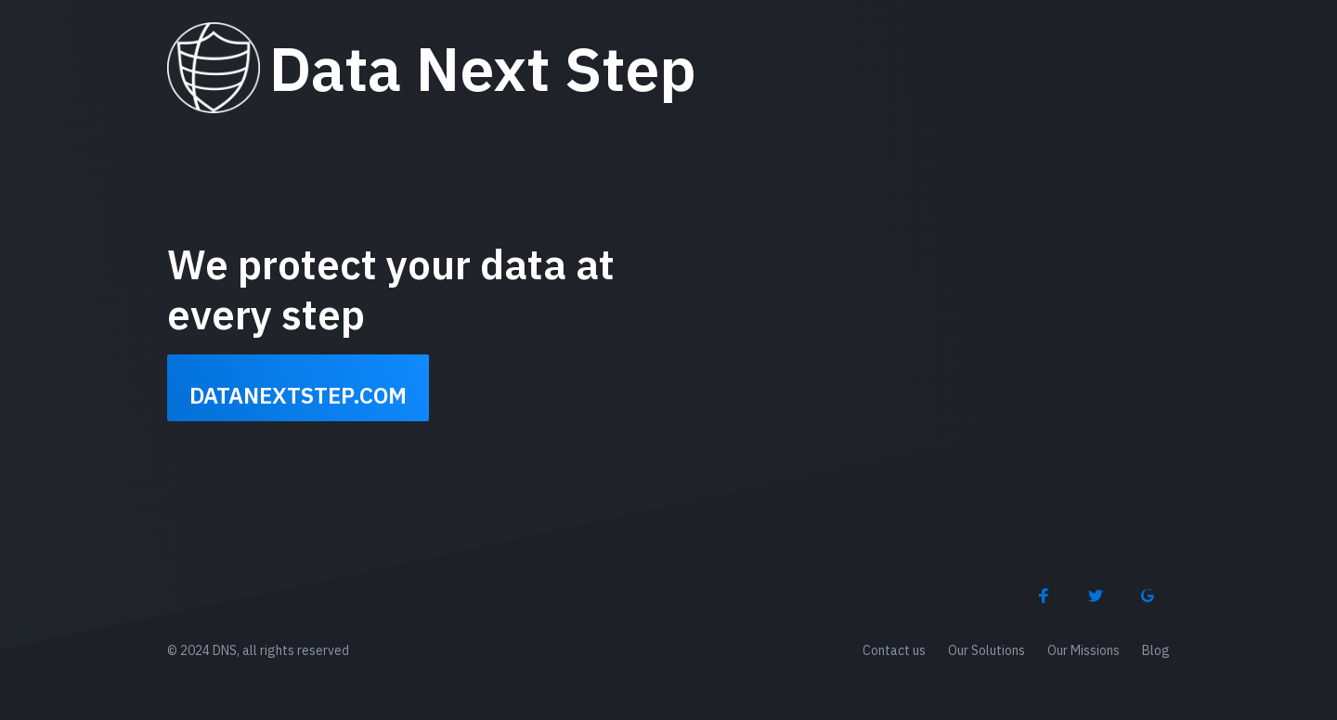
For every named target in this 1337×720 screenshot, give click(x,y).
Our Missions (1083, 650)
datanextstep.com (298, 395)
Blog (1156, 650)
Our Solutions (986, 650)
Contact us (894, 650)
